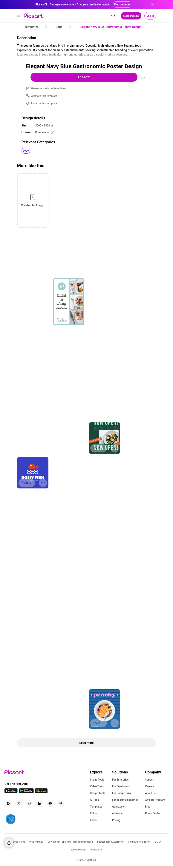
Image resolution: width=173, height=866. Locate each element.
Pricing (116, 820)
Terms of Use (18, 842)
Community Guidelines (139, 842)
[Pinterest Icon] (60, 803)
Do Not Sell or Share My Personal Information (70, 842)
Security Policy (78, 849)
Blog (147, 806)
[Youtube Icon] (50, 803)
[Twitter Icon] (18, 803)
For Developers (121, 786)
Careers (149, 786)
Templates (96, 806)
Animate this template (44, 95)
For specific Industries (125, 799)
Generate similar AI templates (48, 88)
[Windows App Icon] (41, 792)
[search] (113, 15)
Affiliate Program (155, 799)
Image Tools (97, 779)
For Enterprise (120, 779)
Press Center (152, 813)
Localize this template (44, 103)
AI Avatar (117, 813)
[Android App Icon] (26, 792)
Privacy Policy (36, 842)
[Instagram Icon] (29, 803)
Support (149, 779)
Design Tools (97, 793)
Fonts (93, 820)
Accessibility (96, 849)
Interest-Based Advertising (110, 842)
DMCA (158, 842)
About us (150, 793)
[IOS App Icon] (11, 792)
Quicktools (118, 806)
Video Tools (97, 786)
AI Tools (94, 799)
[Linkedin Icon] (39, 803)
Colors (94, 813)
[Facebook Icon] (8, 803)
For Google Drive (121, 793)
